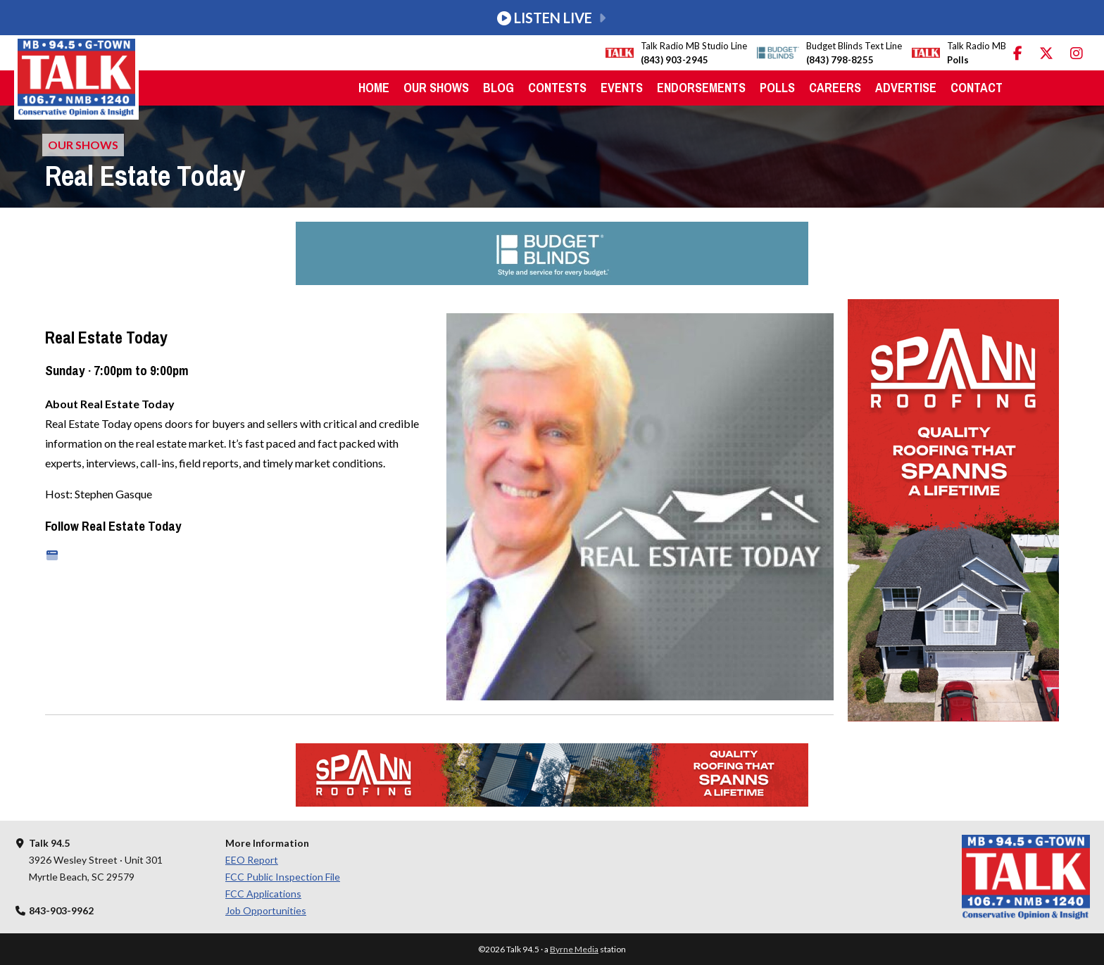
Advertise (905, 87)
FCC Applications (263, 894)
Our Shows (436, 87)
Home (373, 87)
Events (622, 87)
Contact (977, 87)
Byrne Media (574, 949)
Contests (557, 87)
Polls (777, 87)
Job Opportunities (265, 910)
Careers (835, 87)
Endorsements (701, 87)
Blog (498, 87)
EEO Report (251, 860)
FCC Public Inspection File (282, 877)
